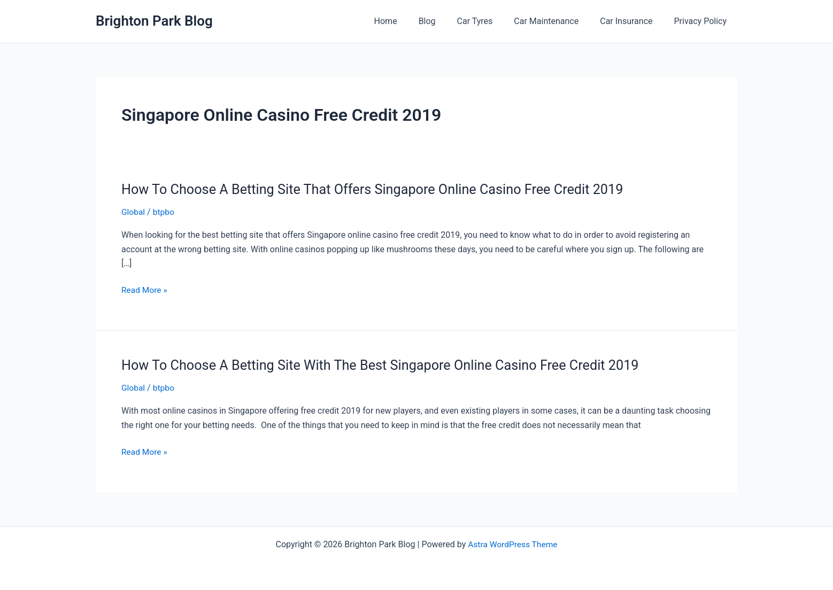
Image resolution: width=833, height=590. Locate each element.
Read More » (144, 290)
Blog (446, 21)
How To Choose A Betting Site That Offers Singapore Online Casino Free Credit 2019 (379, 189)
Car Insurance (632, 21)
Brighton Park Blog (154, 21)
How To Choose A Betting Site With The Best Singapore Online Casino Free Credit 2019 (388, 364)
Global (133, 212)
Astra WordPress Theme (513, 543)
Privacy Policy (702, 21)
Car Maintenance (557, 21)
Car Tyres (490, 21)
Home (409, 21)
